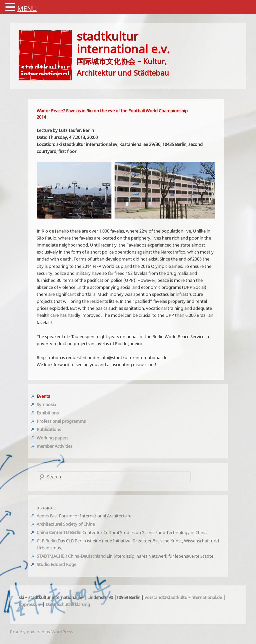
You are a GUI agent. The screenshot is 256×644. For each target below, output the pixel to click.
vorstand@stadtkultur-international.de (183, 597)
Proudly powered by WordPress (41, 632)
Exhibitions (48, 413)
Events (43, 396)
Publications (49, 429)
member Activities (54, 446)
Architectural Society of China (66, 524)
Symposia (46, 404)
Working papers (52, 438)
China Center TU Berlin (59, 532)
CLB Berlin (47, 541)
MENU (27, 8)
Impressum (30, 604)
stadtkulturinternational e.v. (123, 42)
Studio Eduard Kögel (57, 564)
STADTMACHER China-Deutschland (71, 556)
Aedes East (47, 516)
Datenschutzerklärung (68, 604)
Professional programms (61, 421)
